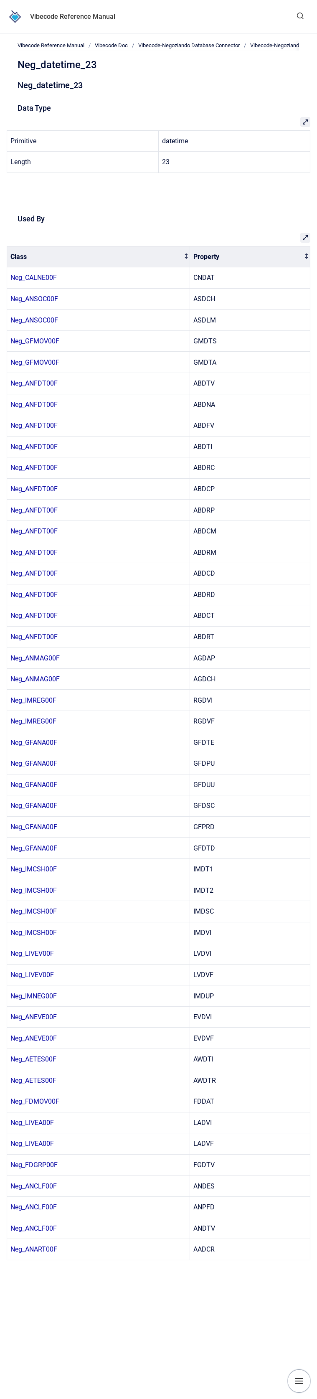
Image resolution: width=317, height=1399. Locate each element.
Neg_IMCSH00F (33, 869)
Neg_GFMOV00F (34, 341)
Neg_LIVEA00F (32, 1123)
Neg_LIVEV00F (32, 953)
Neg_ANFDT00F (34, 383)
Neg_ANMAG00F (35, 658)
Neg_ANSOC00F (34, 299)
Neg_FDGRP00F (34, 1165)
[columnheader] (98, 256)
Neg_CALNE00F (33, 278)
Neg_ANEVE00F (33, 1017)
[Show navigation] (299, 1381)
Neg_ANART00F (33, 1249)
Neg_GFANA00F (33, 742)
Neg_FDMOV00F (34, 1101)
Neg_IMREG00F (33, 700)
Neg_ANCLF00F (33, 1186)
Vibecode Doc (111, 45)
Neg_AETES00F (33, 1059)
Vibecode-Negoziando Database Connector (189, 45)
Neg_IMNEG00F (33, 996)
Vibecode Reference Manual (72, 16)
